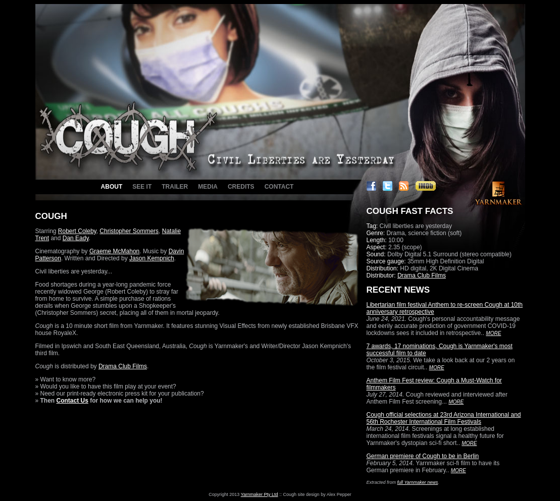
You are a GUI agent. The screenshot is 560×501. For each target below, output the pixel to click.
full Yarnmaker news (417, 482)
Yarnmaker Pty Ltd (259, 494)
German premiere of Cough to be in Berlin (423, 456)
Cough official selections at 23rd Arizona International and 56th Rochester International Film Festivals (444, 418)
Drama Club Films (122, 366)
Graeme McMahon (114, 251)
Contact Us (72, 400)
